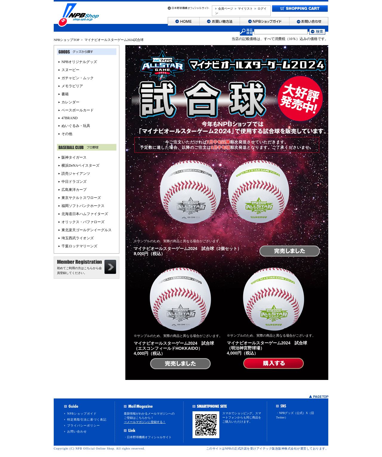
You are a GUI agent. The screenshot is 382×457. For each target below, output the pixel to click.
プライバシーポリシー (83, 425)
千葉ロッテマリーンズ (79, 246)
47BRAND (69, 118)
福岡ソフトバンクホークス (82, 206)
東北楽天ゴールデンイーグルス (86, 230)
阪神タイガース (74, 157)
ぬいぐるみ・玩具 (75, 126)
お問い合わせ (77, 431)
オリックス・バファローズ (82, 222)
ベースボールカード (77, 110)
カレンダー (70, 102)
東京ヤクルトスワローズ (81, 198)
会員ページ (225, 8)
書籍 (65, 94)
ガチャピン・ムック (77, 78)
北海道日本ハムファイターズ (84, 214)
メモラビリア (72, 86)
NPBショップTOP (66, 40)
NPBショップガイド (82, 413)
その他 (66, 134)
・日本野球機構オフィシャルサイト (148, 437)
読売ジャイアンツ (75, 173)
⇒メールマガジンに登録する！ (145, 422)
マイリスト (245, 8)
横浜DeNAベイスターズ (80, 165)
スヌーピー (70, 70)
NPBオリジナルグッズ (79, 62)
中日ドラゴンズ (74, 182)
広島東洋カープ (74, 190)
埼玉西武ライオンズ (77, 238)
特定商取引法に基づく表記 (87, 419)
